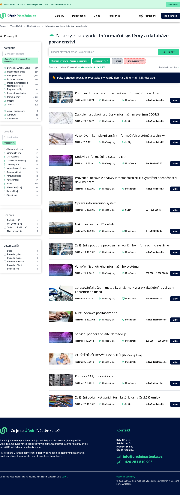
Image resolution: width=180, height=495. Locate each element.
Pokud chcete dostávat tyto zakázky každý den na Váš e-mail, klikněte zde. (104, 77)
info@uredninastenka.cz (139, 456)
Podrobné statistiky (169, 67)
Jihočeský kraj (33, 26)
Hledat (168, 51)
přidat (117, 61)
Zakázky (59, 15)
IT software (130, 100)
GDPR (64, 477)
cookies (56, 452)
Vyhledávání (16, 26)
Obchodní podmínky (125, 477)
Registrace (170, 15)
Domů (3, 26)
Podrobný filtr (9, 36)
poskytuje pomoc (150, 481)
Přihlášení (147, 16)
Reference (114, 15)
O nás (96, 15)
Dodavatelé (79, 15)
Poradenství (130, 189)
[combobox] (103, 52)
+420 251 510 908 (134, 462)
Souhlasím (173, 4)
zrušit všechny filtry (135, 61)
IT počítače (130, 231)
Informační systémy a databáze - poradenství (70, 61)
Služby (128, 121)
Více (175, 100)
